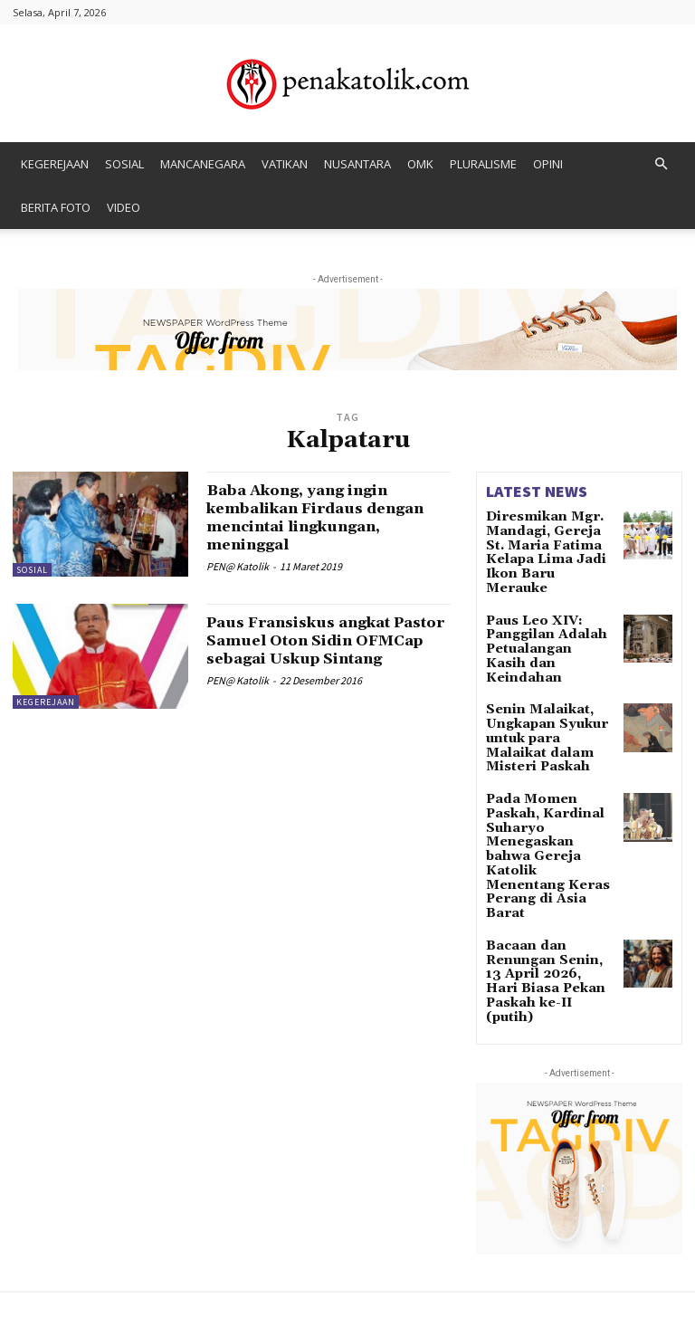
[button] (660, 164)
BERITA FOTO (55, 207)
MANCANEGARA (202, 164)
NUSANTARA (357, 164)
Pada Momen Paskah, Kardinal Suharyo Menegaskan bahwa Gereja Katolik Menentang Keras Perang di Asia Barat (549, 759)
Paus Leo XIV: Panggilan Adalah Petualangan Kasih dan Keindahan (540, 614)
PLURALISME (483, 164)
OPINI (548, 164)
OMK (420, 164)
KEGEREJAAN (55, 164)
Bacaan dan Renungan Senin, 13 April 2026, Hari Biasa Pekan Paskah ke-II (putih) (545, 844)
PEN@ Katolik (237, 565)
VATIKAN (285, 164)
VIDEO (123, 207)
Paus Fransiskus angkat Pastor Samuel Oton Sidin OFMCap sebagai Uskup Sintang (319, 649)
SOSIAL (124, 164)
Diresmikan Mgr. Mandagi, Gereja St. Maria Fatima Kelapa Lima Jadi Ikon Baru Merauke (547, 541)
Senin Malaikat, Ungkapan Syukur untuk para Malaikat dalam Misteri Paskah (549, 681)
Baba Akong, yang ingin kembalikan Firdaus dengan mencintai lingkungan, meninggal (328, 517)
